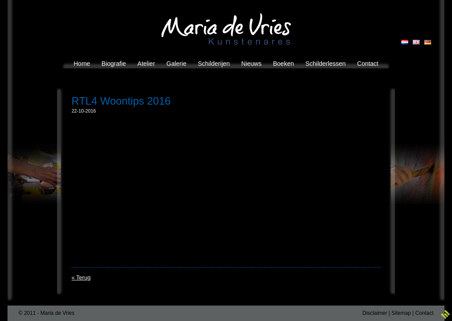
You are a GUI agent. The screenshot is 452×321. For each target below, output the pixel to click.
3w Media (445, 314)
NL (404, 42)
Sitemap (401, 313)
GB (427, 42)
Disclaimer (374, 313)
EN (416, 42)
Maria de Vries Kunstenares (226, 29)
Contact (424, 313)
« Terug (81, 277)
